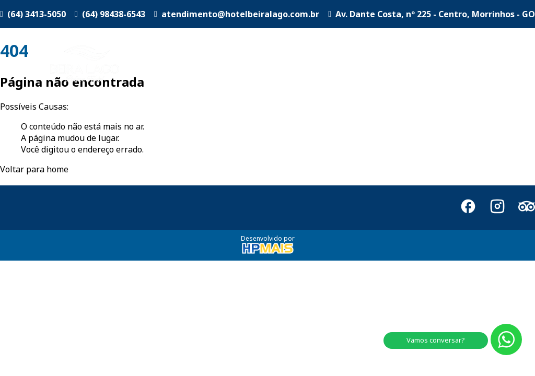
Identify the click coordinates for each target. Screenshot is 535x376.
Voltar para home (34, 169)
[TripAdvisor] (526, 207)
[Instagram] (497, 207)
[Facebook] (468, 207)
